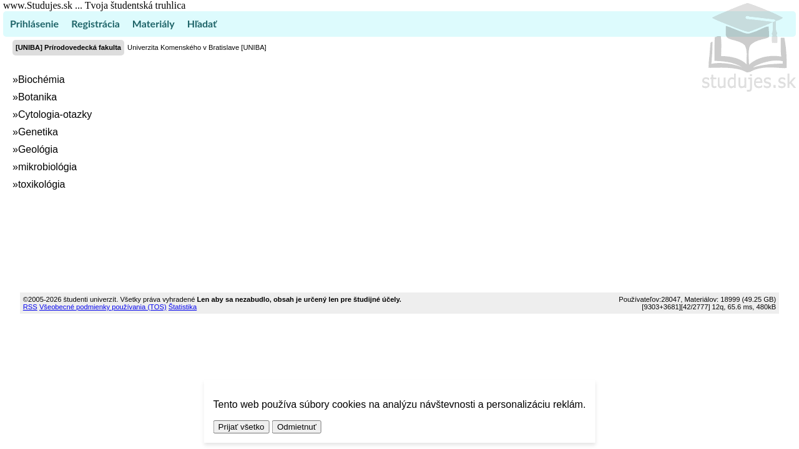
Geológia (38, 149)
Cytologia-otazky (55, 114)
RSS (30, 307)
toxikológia (42, 184)
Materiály (153, 23)
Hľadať (202, 23)
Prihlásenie (34, 23)
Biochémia (41, 79)
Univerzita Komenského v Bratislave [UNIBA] (197, 47)
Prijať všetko (241, 427)
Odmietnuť (296, 427)
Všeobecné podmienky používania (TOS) (103, 307)
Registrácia (95, 23)
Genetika (38, 132)
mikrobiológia (47, 167)
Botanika (37, 97)
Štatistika (183, 307)
